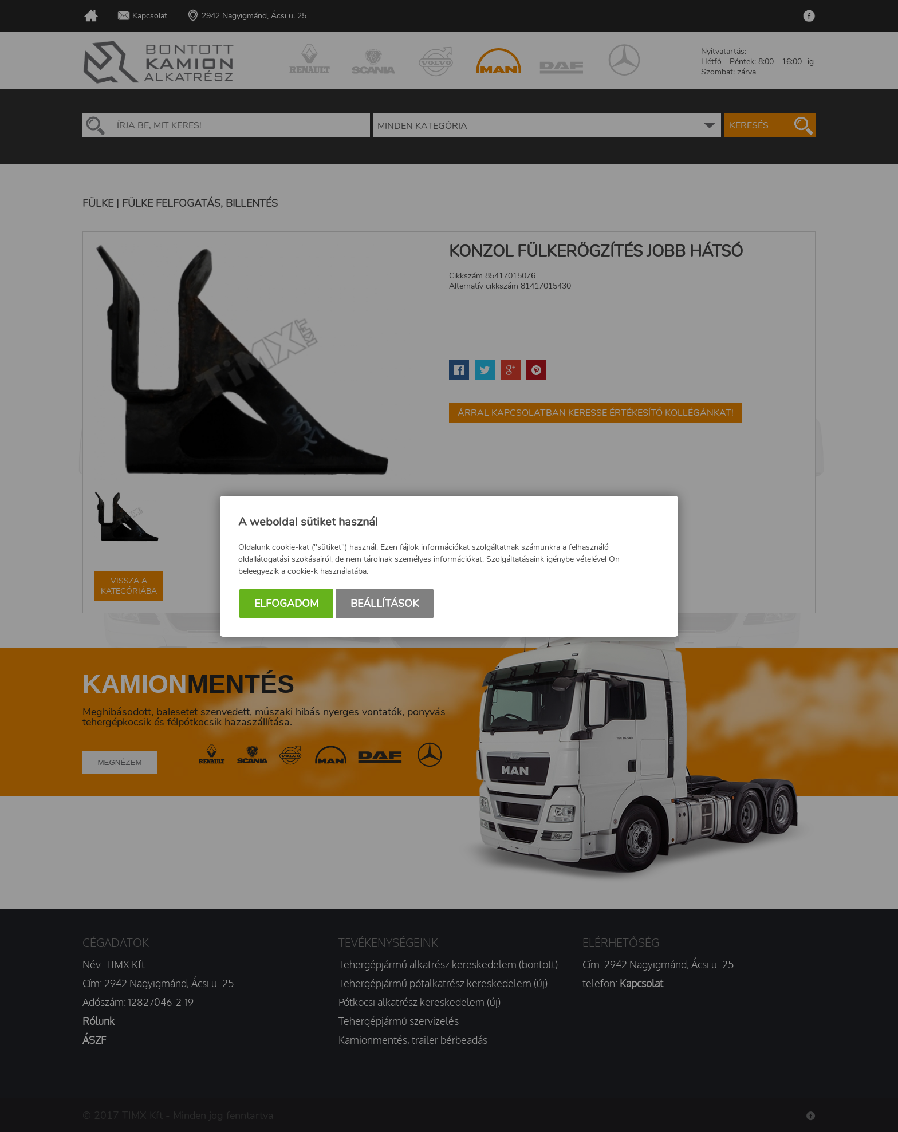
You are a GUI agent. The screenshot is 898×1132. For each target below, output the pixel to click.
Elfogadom (286, 603)
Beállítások (384, 603)
